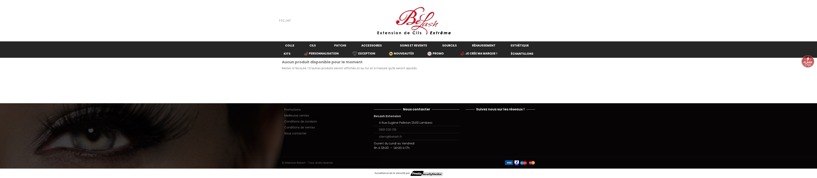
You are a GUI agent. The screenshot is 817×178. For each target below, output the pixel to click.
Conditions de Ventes (299, 127)
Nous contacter (295, 133)
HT (289, 21)
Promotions (292, 110)
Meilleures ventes (296, 115)
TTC (282, 21)
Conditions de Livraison (300, 121)
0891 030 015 (387, 130)
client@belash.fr (390, 137)
